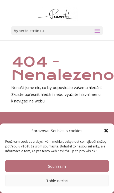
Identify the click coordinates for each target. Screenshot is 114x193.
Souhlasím (57, 166)
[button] (106, 130)
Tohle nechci (57, 180)
